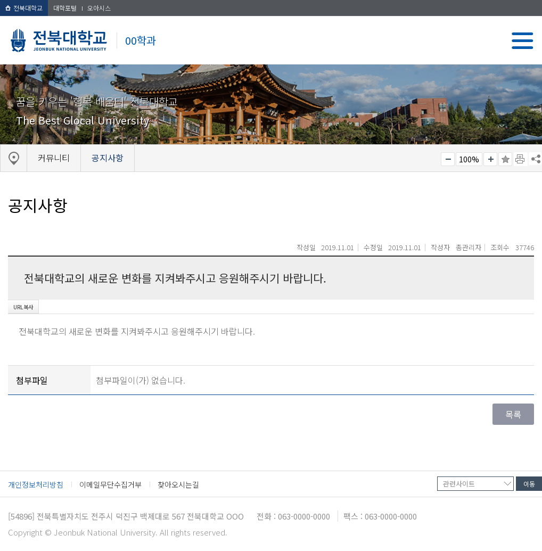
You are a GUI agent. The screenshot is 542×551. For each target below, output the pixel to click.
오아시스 (99, 7)
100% (469, 159)
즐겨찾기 (505, 159)
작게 (448, 159)
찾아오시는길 (178, 484)
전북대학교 (24, 7)
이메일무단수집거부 (110, 484)
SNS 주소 (535, 158)
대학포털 (65, 7)
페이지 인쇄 (521, 159)
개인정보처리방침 (35, 484)
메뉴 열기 (522, 40)
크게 (490, 159)
